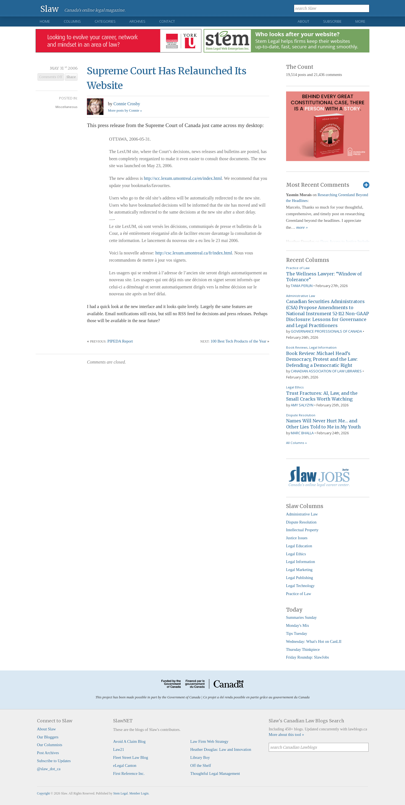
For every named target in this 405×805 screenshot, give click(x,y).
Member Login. (139, 793)
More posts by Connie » (125, 110)
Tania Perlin (302, 285)
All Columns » (296, 443)
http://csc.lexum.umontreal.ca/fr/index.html (193, 253)
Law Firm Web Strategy (209, 741)
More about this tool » (286, 734)
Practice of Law (298, 268)
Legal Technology (300, 585)
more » (302, 227)
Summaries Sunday (301, 617)
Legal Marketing (299, 569)
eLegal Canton (124, 765)
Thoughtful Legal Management (215, 773)
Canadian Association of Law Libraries (326, 371)
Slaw (49, 8)
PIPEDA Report (120, 341)
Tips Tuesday (296, 633)
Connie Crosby (126, 103)
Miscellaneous (66, 107)
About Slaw (46, 729)
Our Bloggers (47, 737)
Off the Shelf (200, 765)
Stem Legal (120, 793)
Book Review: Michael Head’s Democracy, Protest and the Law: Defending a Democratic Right (322, 359)
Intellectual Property (302, 530)
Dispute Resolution (300, 415)
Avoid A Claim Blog (129, 741)
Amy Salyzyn (302, 404)
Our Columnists (49, 745)
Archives (137, 21)
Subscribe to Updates (54, 761)
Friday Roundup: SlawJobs (307, 657)
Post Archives (48, 753)
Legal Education (299, 546)
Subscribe (332, 21)
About (303, 21)
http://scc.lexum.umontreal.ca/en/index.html (183, 178)
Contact (167, 21)
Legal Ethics (295, 387)
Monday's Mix (297, 625)
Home (45, 21)
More (360, 21)
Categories (105, 21)
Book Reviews (297, 347)
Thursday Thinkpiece (303, 649)
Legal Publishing (299, 577)
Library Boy (200, 757)
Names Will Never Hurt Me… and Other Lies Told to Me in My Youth (323, 424)
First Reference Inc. (129, 773)
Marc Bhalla (302, 432)
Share (71, 77)
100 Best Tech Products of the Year (238, 341)
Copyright (43, 793)
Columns (72, 21)
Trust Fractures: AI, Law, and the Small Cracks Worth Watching (322, 396)
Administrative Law (300, 296)
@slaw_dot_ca (48, 769)
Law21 (118, 749)
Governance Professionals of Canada (326, 331)
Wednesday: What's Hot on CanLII (314, 641)
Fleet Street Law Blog (130, 757)
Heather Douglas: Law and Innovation (220, 749)
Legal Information (323, 347)
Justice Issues (297, 538)
